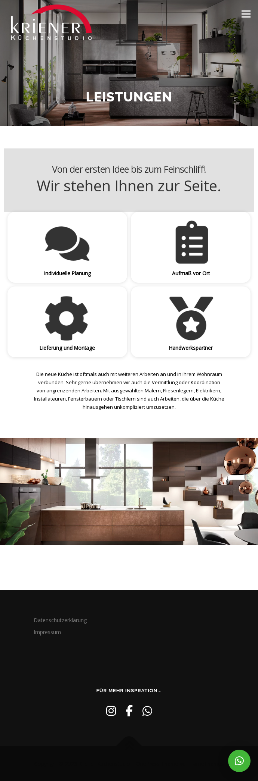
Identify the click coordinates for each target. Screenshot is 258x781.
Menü (245, 14)
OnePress (148, 763)
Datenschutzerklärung (60, 620)
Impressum (47, 632)
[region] (129, 253)
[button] (239, 761)
